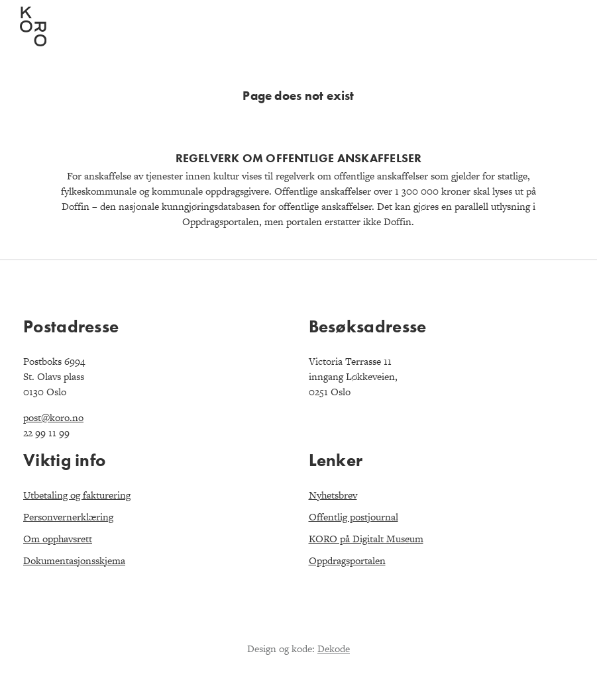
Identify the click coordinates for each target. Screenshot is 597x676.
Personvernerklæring (68, 517)
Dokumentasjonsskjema (74, 560)
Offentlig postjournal (353, 517)
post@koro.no (53, 417)
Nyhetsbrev (333, 495)
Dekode (333, 648)
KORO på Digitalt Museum (366, 539)
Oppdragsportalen (347, 560)
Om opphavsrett (57, 539)
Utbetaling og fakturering (77, 495)
